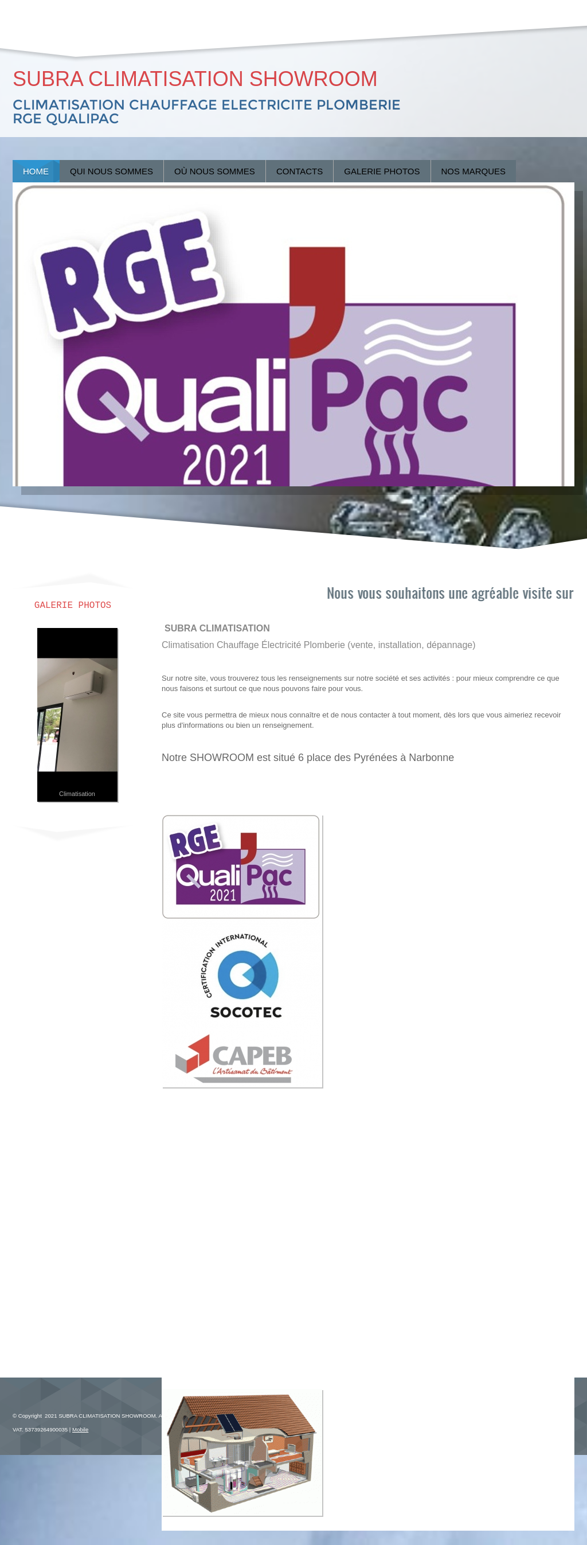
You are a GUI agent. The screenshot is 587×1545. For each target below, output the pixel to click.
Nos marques (473, 171)
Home (36, 171)
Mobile (80, 1429)
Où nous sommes (214, 171)
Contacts (299, 171)
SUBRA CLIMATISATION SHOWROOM (195, 79)
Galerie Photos (382, 171)
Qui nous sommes (111, 171)
